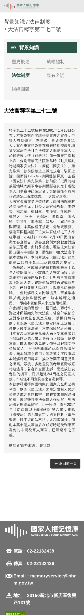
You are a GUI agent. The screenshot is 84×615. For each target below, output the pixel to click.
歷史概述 (21, 61)
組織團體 (21, 88)
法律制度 (40, 22)
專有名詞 (56, 75)
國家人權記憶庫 (26, 6)
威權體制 (56, 61)
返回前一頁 (65, 464)
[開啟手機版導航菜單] (75, 6)
